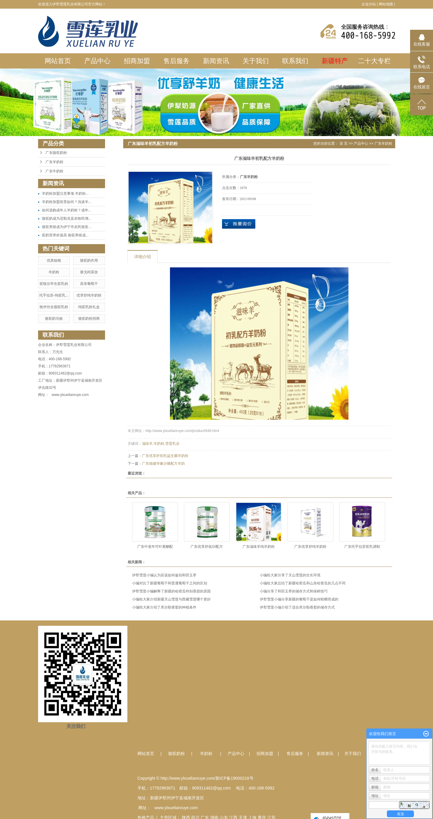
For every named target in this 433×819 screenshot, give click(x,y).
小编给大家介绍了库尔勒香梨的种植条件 (164, 607)
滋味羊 (147, 444)
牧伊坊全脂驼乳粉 (54, 307)
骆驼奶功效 (54, 318)
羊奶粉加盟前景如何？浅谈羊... (66, 202)
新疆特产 (335, 61)
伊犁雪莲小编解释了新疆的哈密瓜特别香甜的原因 (171, 591)
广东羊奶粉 (54, 162)
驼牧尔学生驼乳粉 (54, 284)
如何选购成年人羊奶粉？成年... (66, 210)
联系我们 (295, 61)
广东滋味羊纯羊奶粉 (259, 547)
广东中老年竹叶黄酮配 (155, 547)
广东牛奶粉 (54, 171)
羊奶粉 (54, 272)
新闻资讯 (216, 61)
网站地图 (386, 4)
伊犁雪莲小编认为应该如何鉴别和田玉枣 (164, 575)
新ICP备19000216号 (234, 778)
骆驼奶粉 (176, 753)
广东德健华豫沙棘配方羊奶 (163, 463)
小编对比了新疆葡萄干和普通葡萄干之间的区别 (169, 583)
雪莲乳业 (172, 444)
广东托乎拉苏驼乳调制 (362, 547)
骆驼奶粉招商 (89, 318)
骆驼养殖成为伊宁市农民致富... (66, 227)
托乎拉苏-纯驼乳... (53, 295)
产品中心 (97, 61)
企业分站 (369, 4)
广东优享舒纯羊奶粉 (310, 547)
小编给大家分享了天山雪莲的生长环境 (290, 575)
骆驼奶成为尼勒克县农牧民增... (66, 218)
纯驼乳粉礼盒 (89, 307)
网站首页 (58, 61)
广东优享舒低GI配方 (206, 547)
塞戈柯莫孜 (89, 272)
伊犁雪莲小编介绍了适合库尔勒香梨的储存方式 (297, 607)
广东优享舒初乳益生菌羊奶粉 (165, 456)
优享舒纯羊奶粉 (88, 295)
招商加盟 (137, 61)
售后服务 (176, 61)
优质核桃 (54, 260)
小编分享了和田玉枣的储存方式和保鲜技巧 (294, 591)
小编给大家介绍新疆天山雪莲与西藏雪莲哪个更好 (171, 599)
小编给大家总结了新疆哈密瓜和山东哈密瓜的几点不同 (303, 583)
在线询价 (238, 224)
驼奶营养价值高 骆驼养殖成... (65, 235)
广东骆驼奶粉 (56, 153)
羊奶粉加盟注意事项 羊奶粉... (65, 193)
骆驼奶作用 (89, 260)
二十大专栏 (374, 61)
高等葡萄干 (89, 284)
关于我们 (256, 61)
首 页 (344, 143)
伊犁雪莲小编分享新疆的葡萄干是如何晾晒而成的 (299, 599)
